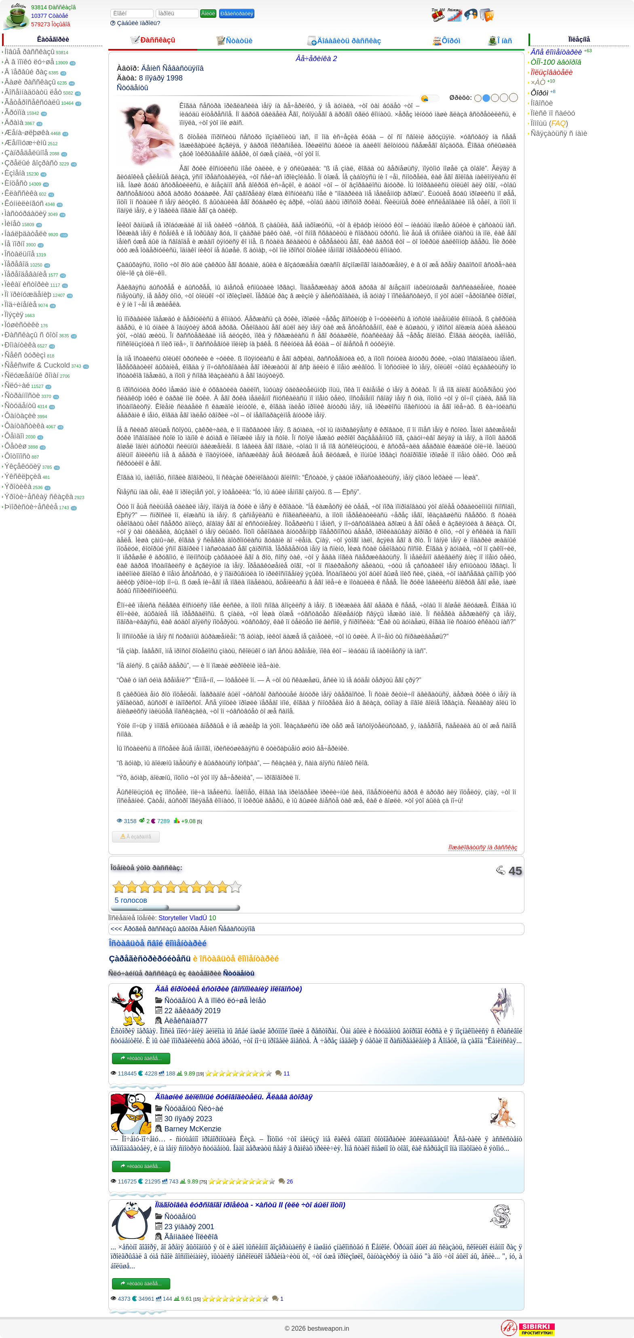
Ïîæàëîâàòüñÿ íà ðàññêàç (482, 847)
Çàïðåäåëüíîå (26, 153)
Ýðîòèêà (18, 487)
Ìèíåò (12, 224)
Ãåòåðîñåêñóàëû (32, 102)
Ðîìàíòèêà (20, 345)
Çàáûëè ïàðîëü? (135, 22)
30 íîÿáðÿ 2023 (188, 1119)
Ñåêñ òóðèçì (25, 355)
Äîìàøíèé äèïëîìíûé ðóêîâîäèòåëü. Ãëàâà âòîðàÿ (234, 1097)
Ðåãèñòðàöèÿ (236, 14)
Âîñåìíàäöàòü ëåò (33, 92)
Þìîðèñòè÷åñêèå (31, 507)
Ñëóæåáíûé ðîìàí (31, 375)
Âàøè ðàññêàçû (30, 82)
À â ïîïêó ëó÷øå (29, 62)
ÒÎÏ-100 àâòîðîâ (555, 62)
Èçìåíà (14, 173)
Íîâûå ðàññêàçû (29, 52)
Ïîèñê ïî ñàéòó (552, 113)
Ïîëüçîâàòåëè (551, 72)
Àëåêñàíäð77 (186, 1021)
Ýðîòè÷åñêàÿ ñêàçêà (38, 497)
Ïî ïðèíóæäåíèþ (27, 294)
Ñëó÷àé (17, 385)
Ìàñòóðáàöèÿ (25, 214)
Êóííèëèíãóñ (24, 203)
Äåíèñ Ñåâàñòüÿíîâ (173, 68)
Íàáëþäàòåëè (25, 234)
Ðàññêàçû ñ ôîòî (31, 335)
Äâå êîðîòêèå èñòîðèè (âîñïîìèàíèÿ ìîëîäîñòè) (228, 989)
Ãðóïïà (14, 112)
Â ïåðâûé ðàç (25, 72)
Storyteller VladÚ (182, 918)
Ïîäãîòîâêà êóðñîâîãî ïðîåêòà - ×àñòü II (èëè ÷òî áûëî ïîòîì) (250, 1205)
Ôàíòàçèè (20, 416)
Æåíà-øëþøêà (26, 133)
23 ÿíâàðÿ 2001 (189, 1227)
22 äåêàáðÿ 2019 (193, 1011)
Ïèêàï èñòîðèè (26, 284)
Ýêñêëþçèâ (22, 476)
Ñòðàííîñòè (22, 396)
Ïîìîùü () (549, 123)
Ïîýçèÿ (13, 315)
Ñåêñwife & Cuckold (37, 365)
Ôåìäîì (14, 436)
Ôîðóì (539, 93)
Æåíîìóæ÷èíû (25, 143)
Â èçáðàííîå (135, 837)
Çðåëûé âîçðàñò (31, 163)
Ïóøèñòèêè (21, 325)
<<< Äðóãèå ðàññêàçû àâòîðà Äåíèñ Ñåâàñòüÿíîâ (183, 928)
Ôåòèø (15, 446)
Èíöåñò (15, 183)
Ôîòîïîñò (17, 456)
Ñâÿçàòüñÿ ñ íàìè (558, 133)
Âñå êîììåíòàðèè (556, 52)
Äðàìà (13, 123)
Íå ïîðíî (14, 244)
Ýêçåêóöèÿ (22, 466)
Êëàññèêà (21, 193)
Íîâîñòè (541, 103)
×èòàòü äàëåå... (141, 1058)
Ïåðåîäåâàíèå (25, 274)
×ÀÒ (537, 82)
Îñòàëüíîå (19, 254)
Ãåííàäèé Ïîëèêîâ (191, 1237)
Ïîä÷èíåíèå (20, 305)
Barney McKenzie (193, 1129)
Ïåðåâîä (16, 264)
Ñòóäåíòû (20, 406)
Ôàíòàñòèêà (24, 426)
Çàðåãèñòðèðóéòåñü (150, 958)
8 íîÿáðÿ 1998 (161, 78)
